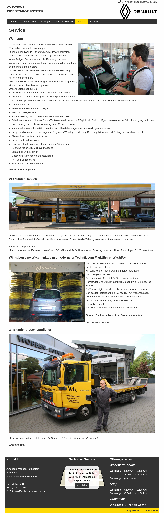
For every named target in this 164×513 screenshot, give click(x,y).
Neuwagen (45, 21)
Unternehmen (29, 21)
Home (13, 21)
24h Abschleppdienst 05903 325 (137, 2)
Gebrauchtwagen (64, 21)
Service (81, 21)
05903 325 (17, 445)
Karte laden (82, 485)
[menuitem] (13, 21)
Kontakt (94, 21)
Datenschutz (151, 510)
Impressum (133, 510)
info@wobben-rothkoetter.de (30, 491)
